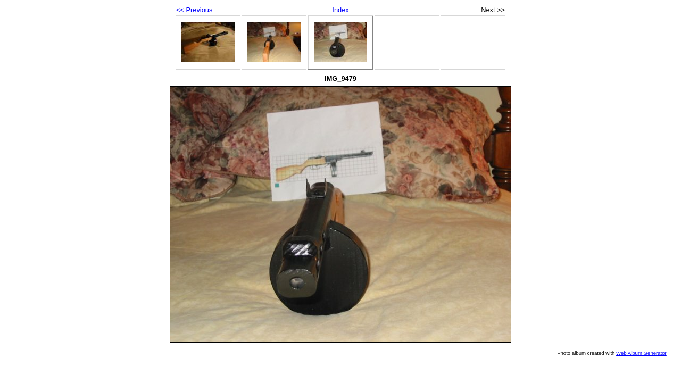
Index (340, 10)
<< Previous (194, 10)
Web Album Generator (641, 353)
